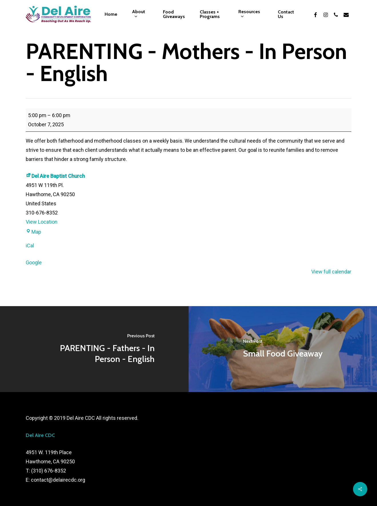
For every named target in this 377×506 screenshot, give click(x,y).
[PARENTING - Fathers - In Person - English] (94, 349)
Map (33, 232)
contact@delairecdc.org (58, 480)
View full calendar (331, 272)
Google (34, 262)
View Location (41, 222)
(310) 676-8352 (48, 471)
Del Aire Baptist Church (55, 176)
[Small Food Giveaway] (283, 349)
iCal (30, 246)
